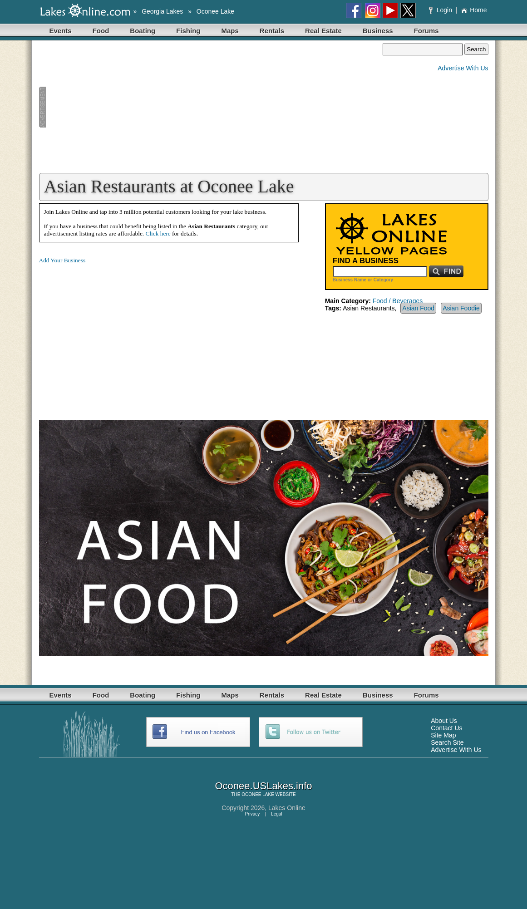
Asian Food (418, 308)
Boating (142, 30)
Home (474, 10)
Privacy (252, 813)
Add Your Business (62, 260)
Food (101, 30)
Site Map (443, 735)
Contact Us (446, 728)
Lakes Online (286, 807)
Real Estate (323, 30)
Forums (426, 30)
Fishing (188, 30)
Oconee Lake (215, 11)
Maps (230, 30)
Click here (158, 233)
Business (378, 30)
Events (60, 30)
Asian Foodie (461, 308)
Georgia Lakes (162, 11)
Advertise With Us (463, 68)
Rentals (272, 30)
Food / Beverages (398, 301)
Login (441, 10)
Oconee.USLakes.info (263, 785)
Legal (276, 813)
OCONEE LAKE (257, 794)
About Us (444, 720)
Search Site (447, 742)
